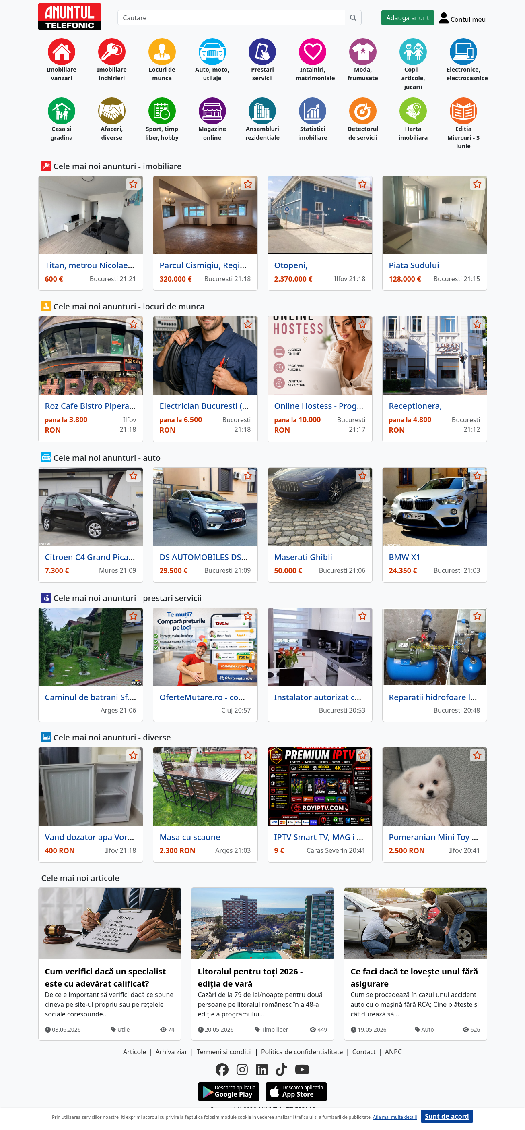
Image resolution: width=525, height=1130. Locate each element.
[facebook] (222, 1069)
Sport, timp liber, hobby (162, 133)
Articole (134, 1051)
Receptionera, (415, 405)
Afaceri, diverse (112, 133)
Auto (424, 1029)
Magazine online (212, 133)
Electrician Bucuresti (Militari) (216, 405)
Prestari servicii (262, 74)
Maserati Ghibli (303, 557)
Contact (364, 1051)
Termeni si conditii (224, 1051)
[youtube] (302, 1069)
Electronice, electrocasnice (464, 74)
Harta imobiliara (413, 133)
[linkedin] (262, 1069)
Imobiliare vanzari (61, 74)
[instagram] (242, 1069)
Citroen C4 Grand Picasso (93, 557)
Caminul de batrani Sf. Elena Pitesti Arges (124, 697)
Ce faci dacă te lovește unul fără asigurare (414, 977)
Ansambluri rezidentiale (262, 133)
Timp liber (271, 1029)
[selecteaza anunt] (133, 184)
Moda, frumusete (363, 74)
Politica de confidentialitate (302, 1051)
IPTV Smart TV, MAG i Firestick (331, 836)
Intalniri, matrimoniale (313, 74)
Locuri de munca (162, 74)
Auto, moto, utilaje (212, 74)
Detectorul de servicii (363, 133)
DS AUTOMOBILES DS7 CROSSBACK (227, 557)
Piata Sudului (414, 265)
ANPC (393, 1051)
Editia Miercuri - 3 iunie (463, 137)
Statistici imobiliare (312, 133)
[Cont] (462, 17)
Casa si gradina (61, 133)
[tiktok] (281, 1069)
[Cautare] (231, 17)
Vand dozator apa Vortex (92, 836)
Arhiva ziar (171, 1051)
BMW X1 (405, 557)
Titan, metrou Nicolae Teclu (97, 265)
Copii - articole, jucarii (413, 78)
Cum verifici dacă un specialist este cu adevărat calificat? (105, 977)
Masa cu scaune (190, 836)
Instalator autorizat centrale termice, (345, 697)
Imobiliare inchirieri (112, 74)
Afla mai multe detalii (395, 1117)
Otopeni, (291, 265)
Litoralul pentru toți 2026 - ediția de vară (250, 977)
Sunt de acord (447, 1116)
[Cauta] (353, 17)
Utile (120, 1029)
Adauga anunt (407, 17)
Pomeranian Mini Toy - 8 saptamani (456, 836)
